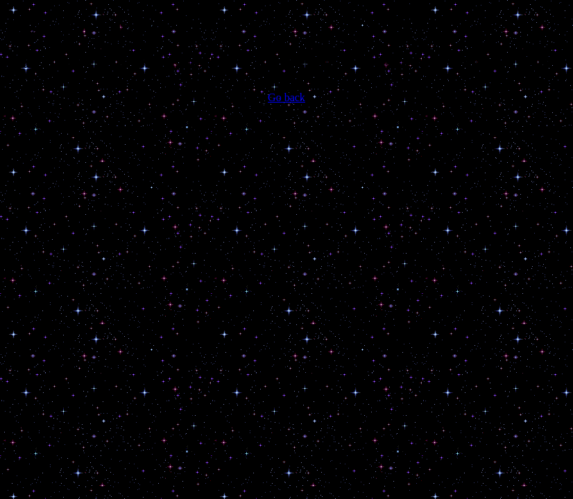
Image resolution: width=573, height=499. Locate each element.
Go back (286, 97)
